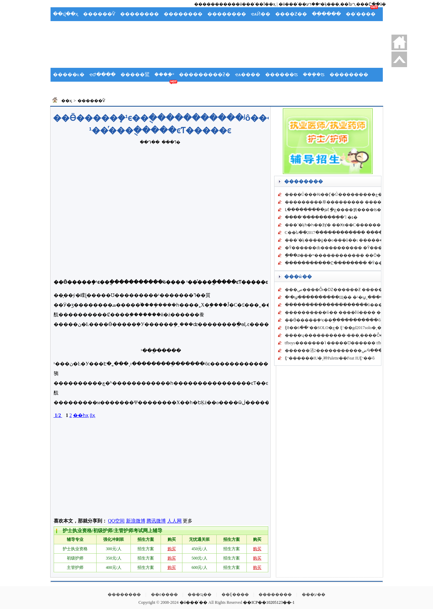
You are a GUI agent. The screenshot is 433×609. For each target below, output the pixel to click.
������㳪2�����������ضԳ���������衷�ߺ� (353, 350)
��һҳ (81, 415)
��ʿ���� (361, 14)
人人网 (174, 521)
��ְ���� (326, 14)
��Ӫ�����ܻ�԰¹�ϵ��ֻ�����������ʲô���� (341, 320)
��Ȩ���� (235, 594)
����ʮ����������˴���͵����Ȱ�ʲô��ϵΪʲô (343, 335)
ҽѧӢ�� (260, 14)
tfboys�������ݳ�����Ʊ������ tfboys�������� (352, 342)
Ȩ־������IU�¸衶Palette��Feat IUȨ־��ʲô (330, 358)
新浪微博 (135, 521)
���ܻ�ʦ (314, 74)
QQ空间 (116, 521)
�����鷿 (135, 74)
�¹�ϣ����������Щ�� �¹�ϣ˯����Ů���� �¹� (350, 297)
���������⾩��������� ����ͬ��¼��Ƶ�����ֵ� (357, 202)
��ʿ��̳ (165, 88)
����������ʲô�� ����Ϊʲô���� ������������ (356, 312)
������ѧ (99, 88)
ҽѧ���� (247, 74)
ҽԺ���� (102, 74)
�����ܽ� (131, 27)
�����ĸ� (68, 74)
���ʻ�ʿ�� (165, 27)
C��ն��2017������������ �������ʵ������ (353, 232)
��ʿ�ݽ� (66, 88)
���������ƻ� (204, 74)
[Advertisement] (217, 50)
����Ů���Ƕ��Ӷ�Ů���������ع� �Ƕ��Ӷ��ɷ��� (355, 194)
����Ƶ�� (291, 14)
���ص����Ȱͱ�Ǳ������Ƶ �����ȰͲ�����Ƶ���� (356, 289)
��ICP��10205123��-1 (269, 602)
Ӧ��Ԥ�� (100, 27)
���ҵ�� (199, 594)
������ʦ (281, 74)
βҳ (92, 415)
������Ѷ (99, 14)
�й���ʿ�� (193, 602)
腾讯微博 (156, 521)
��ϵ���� (164, 594)
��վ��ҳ (65, 14)
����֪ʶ (164, 74)
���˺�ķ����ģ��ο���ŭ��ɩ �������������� (351, 240)
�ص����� (399, 59)
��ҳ (66, 100)
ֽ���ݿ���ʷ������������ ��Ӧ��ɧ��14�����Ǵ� (356, 255)
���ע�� (313, 594)
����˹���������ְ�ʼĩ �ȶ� (321, 217)
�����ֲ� (67, 27)
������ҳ (399, 42)
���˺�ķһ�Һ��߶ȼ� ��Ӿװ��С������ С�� (339, 224)
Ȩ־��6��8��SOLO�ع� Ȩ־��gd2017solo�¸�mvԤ (337, 327)
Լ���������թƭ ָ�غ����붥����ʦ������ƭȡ (346, 209)
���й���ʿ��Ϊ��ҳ (251, 4)
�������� (139, 14)
